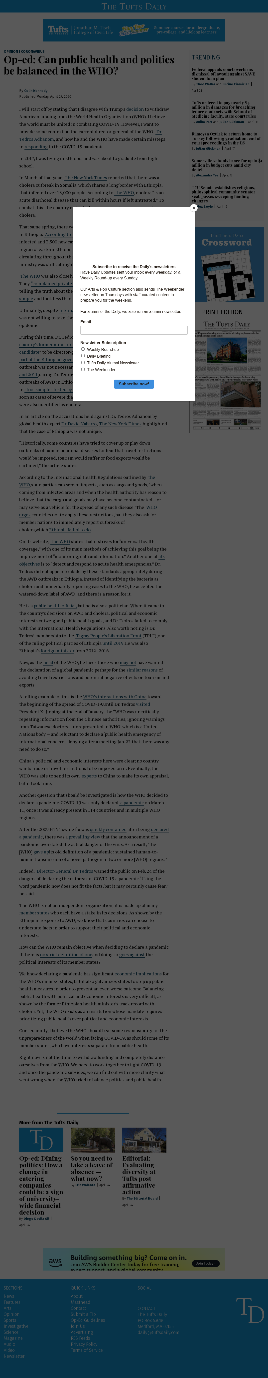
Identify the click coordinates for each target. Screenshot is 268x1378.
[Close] (194, 208)
